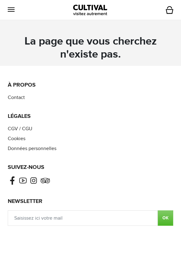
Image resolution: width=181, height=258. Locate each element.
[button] (11, 9)
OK (165, 218)
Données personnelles (32, 149)
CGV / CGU (20, 129)
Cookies (16, 139)
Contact (16, 98)
